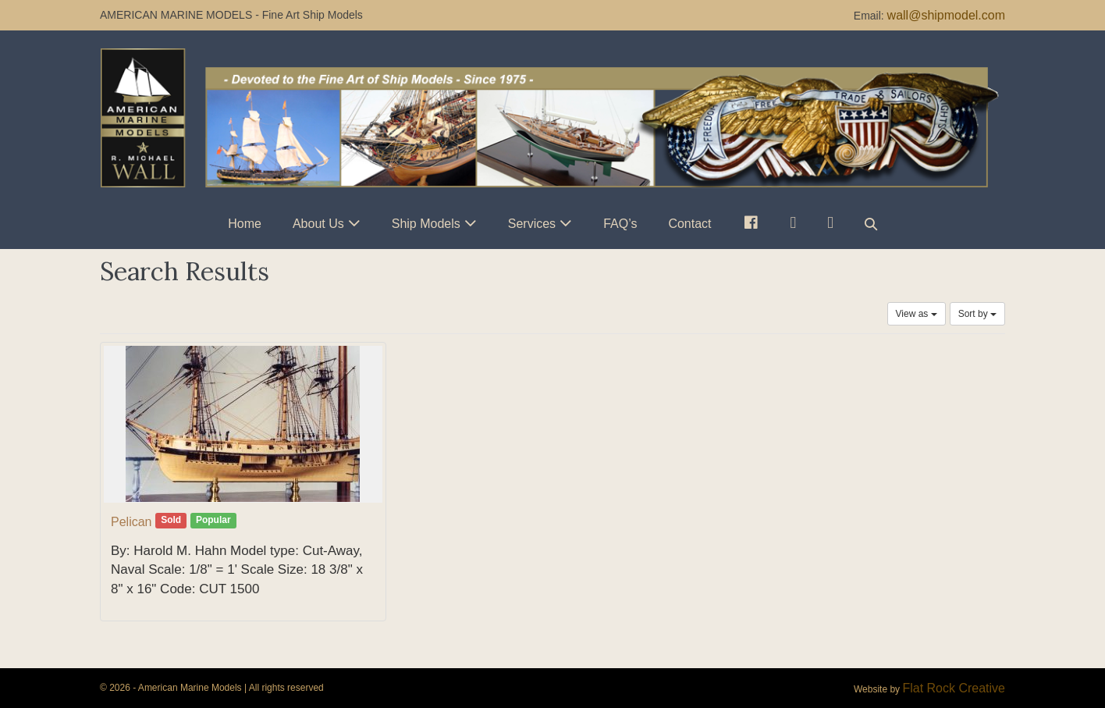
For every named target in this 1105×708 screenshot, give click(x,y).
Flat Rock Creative (953, 688)
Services (532, 223)
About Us (318, 223)
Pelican (131, 521)
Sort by (977, 313)
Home (244, 223)
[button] (871, 223)
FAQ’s (620, 223)
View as (916, 313)
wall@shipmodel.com (946, 15)
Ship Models (426, 223)
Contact (689, 223)
